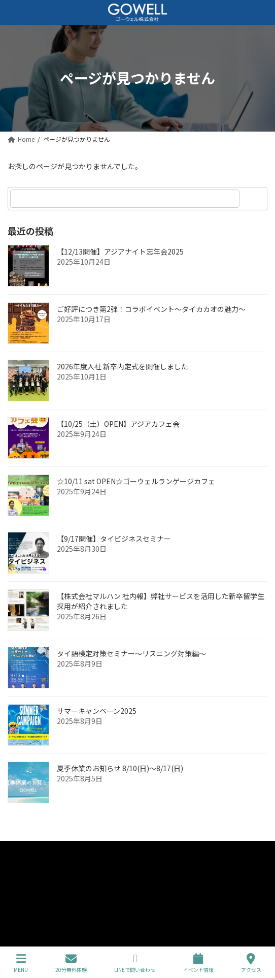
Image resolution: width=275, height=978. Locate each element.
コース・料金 (26, 887)
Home (16, 849)
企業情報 (20, 868)
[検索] (255, 199)
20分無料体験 (71, 963)
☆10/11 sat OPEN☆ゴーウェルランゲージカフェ (136, 481)
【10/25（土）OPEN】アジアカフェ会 (118, 424)
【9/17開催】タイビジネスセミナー (114, 538)
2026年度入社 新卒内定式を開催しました (122, 366)
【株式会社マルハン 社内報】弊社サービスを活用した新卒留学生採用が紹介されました (160, 601)
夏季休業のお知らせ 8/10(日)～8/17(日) (120, 768)
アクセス (251, 963)
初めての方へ (26, 906)
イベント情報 (198, 963)
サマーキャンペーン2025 (96, 711)
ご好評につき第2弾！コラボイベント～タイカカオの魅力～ (151, 309)
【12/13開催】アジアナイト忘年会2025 (120, 251)
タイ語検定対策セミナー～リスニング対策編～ (131, 653)
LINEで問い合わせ (134, 963)
